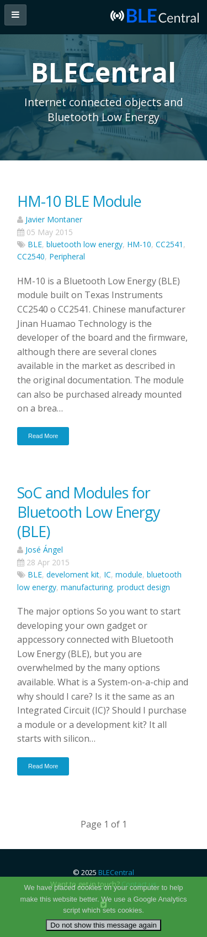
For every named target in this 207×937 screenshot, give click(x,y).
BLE (35, 244)
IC (107, 574)
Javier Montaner (53, 219)
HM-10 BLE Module (79, 201)
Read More (43, 436)
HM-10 (139, 244)
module (128, 574)
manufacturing (87, 587)
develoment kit (72, 574)
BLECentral (116, 872)
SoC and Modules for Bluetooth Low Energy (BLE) (88, 512)
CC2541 (169, 244)
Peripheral (67, 256)
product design (143, 587)
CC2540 (31, 256)
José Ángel (44, 549)
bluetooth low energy (84, 244)
